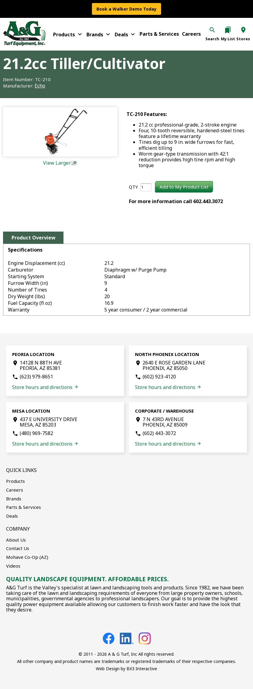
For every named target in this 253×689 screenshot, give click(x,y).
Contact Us (17, 548)
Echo (40, 85)
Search (212, 38)
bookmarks (227, 30)
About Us (16, 540)
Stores (243, 38)
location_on (243, 30)
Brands (99, 34)
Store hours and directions (45, 387)
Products (68, 34)
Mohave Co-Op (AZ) (27, 557)
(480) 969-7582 (36, 433)
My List (228, 38)
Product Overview (34, 237)
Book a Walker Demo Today (126, 9)
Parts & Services (159, 34)
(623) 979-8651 (36, 376)
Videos (13, 566)
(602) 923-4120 (159, 376)
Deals (126, 34)
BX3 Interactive (141, 668)
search (212, 30)
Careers (191, 34)
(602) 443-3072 (159, 433)
